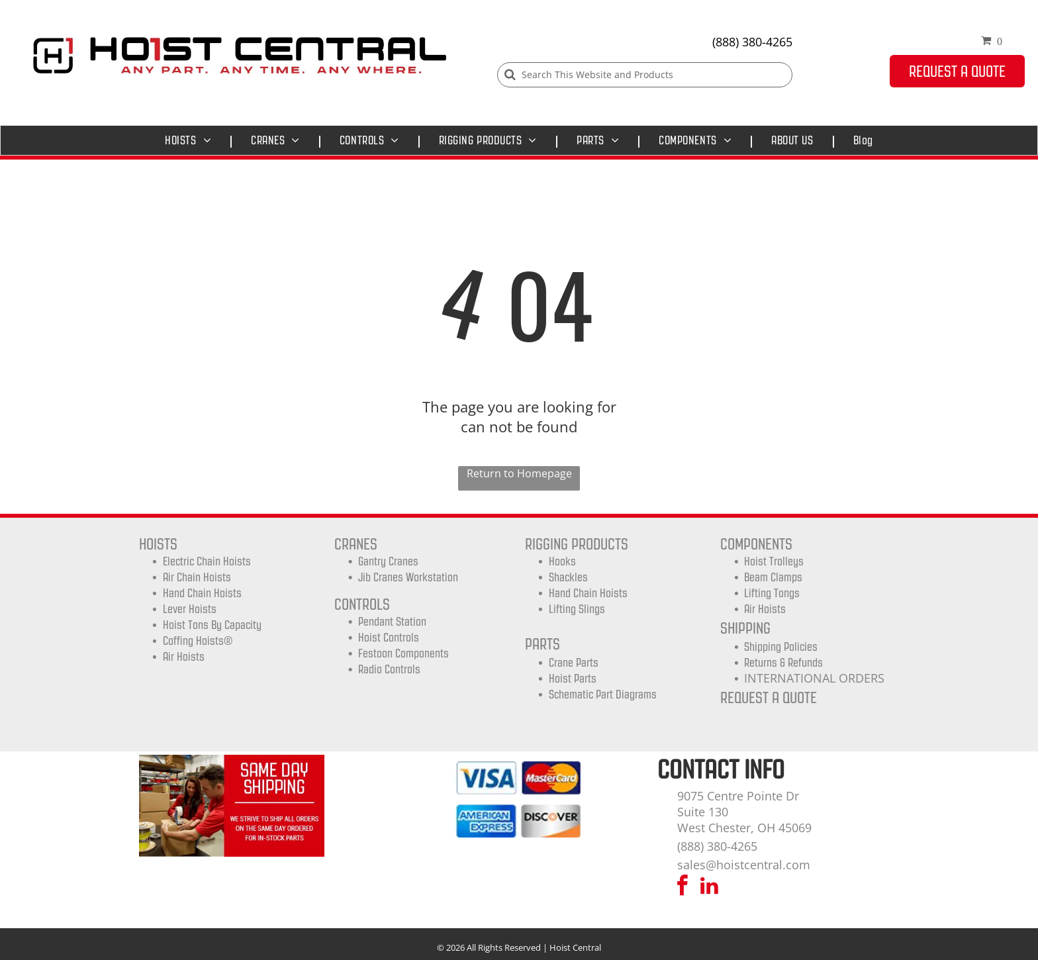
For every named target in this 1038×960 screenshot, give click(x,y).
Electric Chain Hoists (207, 561)
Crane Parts (573, 662)
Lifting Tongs (772, 593)
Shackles (568, 577)
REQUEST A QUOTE (768, 697)
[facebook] (682, 887)
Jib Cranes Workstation (408, 577)
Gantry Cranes (388, 561)
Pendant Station (392, 621)
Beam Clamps (773, 577)
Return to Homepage (519, 473)
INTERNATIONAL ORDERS (814, 678)
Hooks (562, 561)
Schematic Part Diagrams (603, 694)
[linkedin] (710, 887)
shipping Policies (781, 647)
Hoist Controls (388, 637)
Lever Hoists (189, 609)
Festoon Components (403, 653)
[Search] (644, 74)
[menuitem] (191, 140)
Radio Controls (389, 669)
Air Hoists (184, 656)
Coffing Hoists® (197, 641)
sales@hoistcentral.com (743, 865)
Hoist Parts (572, 678)
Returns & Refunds (783, 662)
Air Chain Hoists (197, 577)
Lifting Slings (577, 609)
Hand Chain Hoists (202, 593)
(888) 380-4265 (752, 42)
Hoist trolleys (774, 561)
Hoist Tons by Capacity (212, 625)
